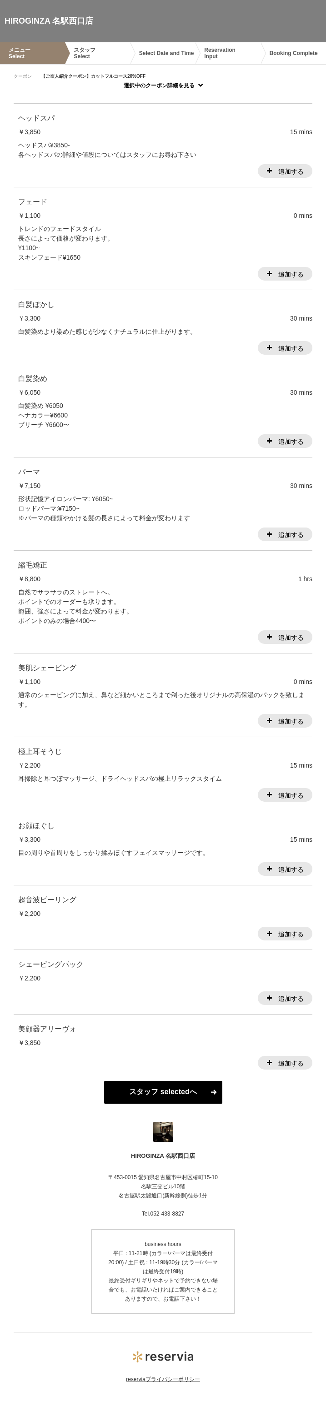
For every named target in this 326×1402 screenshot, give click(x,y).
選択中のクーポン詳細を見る (159, 85)
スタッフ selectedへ (162, 1091)
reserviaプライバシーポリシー (163, 1379)
